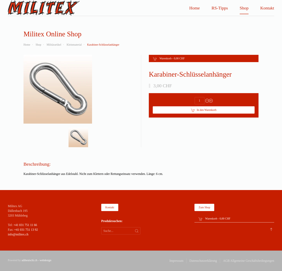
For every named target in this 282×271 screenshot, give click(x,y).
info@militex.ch (18, 234)
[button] (78, 137)
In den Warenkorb (203, 110)
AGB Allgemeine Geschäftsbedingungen (248, 260)
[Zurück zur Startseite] (44, 8)
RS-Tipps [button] (220, 8)
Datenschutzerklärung (203, 260)
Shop (244, 8)
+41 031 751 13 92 (26, 229)
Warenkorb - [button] (169, 59)
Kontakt (267, 8)
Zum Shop (204, 207)
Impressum (176, 260)
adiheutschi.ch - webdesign (36, 260)
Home (194, 8)
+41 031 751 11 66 (25, 225)
